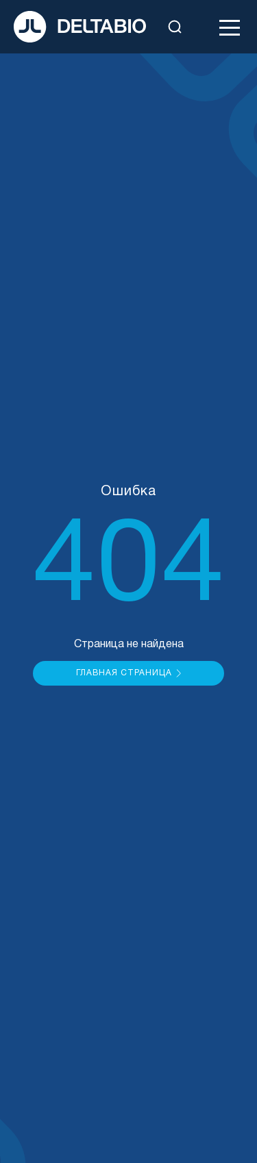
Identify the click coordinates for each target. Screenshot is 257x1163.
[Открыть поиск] (175, 27)
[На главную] (80, 26)
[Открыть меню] (229, 26)
